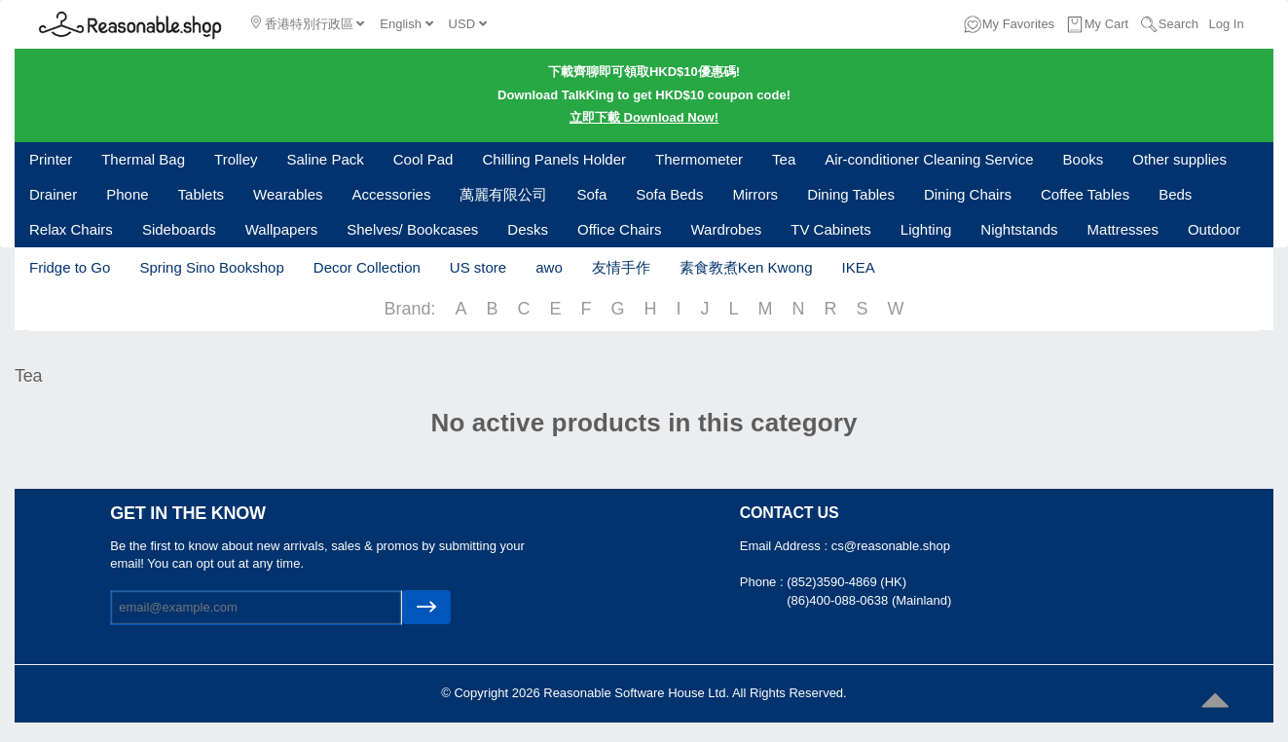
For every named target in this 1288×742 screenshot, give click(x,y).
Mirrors (755, 194)
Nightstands (1018, 229)
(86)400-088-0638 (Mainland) (869, 600)
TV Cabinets (831, 229)
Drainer (53, 194)
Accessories (391, 194)
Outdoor (1214, 229)
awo (549, 267)
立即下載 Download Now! (644, 117)
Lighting (926, 229)
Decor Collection (367, 267)
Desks (527, 229)
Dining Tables (851, 194)
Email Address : (785, 545)
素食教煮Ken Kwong (746, 267)
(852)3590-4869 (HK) (846, 582)
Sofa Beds (669, 194)
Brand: (409, 308)
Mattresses (1123, 229)
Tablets (201, 194)
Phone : (763, 582)
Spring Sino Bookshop (211, 267)
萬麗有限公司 (503, 194)
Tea (783, 159)
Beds (1175, 194)
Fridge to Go (69, 267)
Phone (127, 194)
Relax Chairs (71, 229)
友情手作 (621, 267)
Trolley (235, 159)
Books (1083, 159)
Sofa (591, 194)
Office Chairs (619, 229)
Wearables (287, 194)
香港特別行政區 (307, 23)
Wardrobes (725, 229)
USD (468, 24)
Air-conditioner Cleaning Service (929, 159)
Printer (50, 159)
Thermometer (699, 159)
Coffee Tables (1085, 194)
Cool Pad (423, 159)
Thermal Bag (143, 159)
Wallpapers (281, 229)
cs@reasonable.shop (890, 545)
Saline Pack (325, 159)
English (406, 24)
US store (478, 267)
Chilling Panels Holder (554, 159)
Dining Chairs (968, 194)
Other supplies (1179, 159)
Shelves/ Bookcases (412, 229)
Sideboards (179, 229)
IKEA (857, 267)
